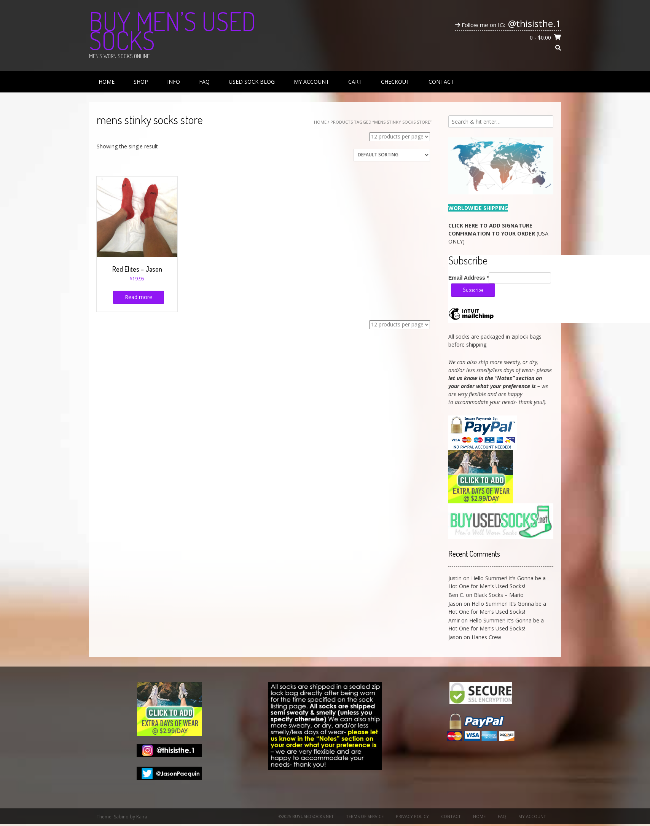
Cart (355, 81)
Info (173, 81)
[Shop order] (392, 155)
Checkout (395, 81)
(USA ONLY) (498, 233)
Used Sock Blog (252, 81)
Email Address (468, 278)
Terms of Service (365, 816)
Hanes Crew (486, 637)
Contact (441, 81)
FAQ (204, 81)
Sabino (121, 816)
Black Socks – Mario (499, 594)
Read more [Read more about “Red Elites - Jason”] (138, 297)
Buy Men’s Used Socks (172, 30)
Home (107, 81)
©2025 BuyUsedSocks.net (306, 816)
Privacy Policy (412, 816)
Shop (141, 81)
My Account (311, 81)
